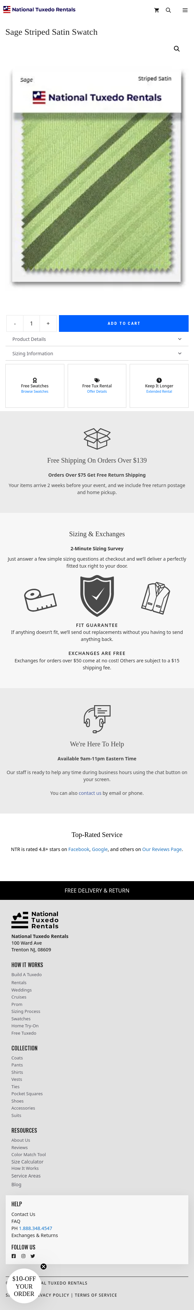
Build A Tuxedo (26, 974)
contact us (90, 793)
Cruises (18, 997)
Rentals (18, 982)
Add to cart (124, 323)
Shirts (17, 1072)
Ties (15, 1087)
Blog (16, 1184)
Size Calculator (27, 1161)
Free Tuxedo (23, 1033)
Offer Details (97, 391)
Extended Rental (159, 391)
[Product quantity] (31, 323)
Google (100, 849)
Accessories (23, 1108)
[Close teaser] (43, 1266)
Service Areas (26, 1176)
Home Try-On (25, 1026)
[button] (168, 10)
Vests (16, 1079)
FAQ (15, 1221)
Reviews (19, 1147)
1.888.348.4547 (35, 1228)
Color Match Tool (28, 1154)
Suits (16, 1115)
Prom (16, 1004)
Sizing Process (25, 1011)
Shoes (17, 1101)
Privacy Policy (51, 1295)
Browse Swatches (34, 391)
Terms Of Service (96, 1295)
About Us (20, 1140)
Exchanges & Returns (34, 1235)
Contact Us (23, 1214)
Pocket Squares (27, 1094)
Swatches (20, 1019)
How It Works (25, 1168)
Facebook (78, 849)
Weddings (21, 990)
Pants (17, 1065)
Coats (17, 1058)
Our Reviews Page (162, 849)
